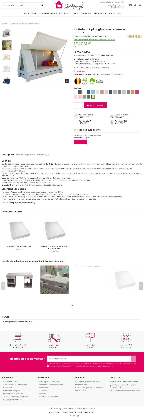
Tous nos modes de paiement (15, 397)
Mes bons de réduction (48, 397)
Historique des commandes (50, 382)
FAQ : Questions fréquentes (14, 400)
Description (8, 154)
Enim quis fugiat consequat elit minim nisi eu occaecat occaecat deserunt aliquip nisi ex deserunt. (81, 366)
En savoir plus (79, 71)
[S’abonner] (133, 359)
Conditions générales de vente (88, 382)
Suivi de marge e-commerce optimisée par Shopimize (72, 409)
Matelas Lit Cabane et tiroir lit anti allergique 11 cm (54, 247)
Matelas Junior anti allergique (19, 246)
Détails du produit (25, 154)
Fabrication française (11, 391)
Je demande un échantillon (111, 75)
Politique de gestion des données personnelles (89, 389)
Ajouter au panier (95, 105)
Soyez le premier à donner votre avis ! (17, 322)
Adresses (43, 391)
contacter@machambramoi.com (126, 391)
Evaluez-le (81, 142)
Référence (78, 37)
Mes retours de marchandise (51, 385)
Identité (42, 394)
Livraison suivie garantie (13, 394)
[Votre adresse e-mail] (89, 359)
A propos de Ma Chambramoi (15, 385)
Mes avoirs (43, 388)
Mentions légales (82, 385)
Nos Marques (8, 388)
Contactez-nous (10, 382)
